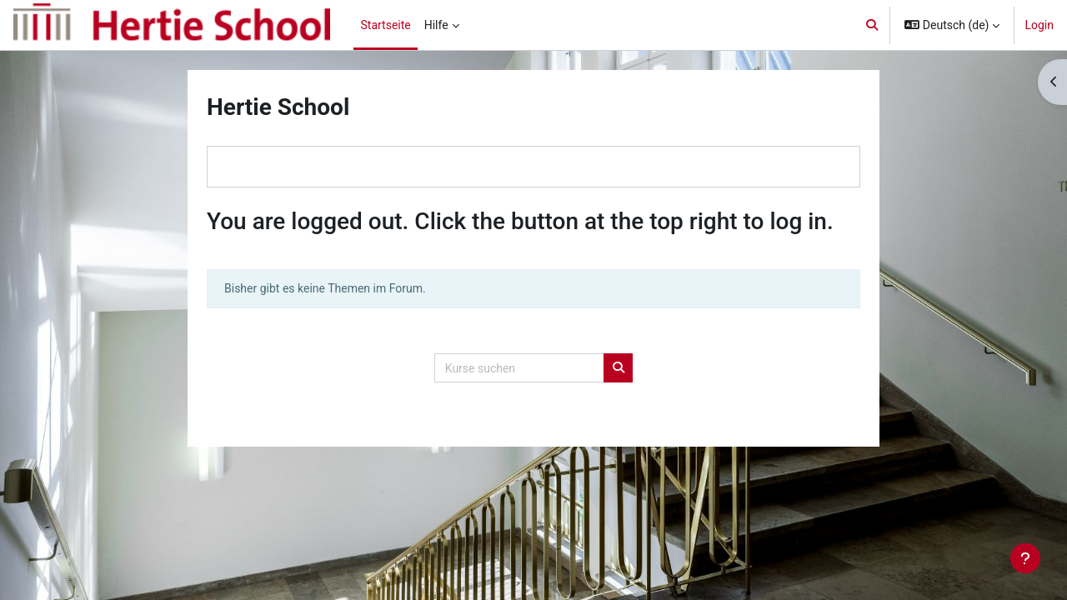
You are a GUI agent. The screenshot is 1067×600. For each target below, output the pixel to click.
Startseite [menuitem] (385, 25)
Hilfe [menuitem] (436, 25)
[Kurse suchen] (519, 367)
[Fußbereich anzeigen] (1025, 558)
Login (1039, 25)
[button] (872, 25)
